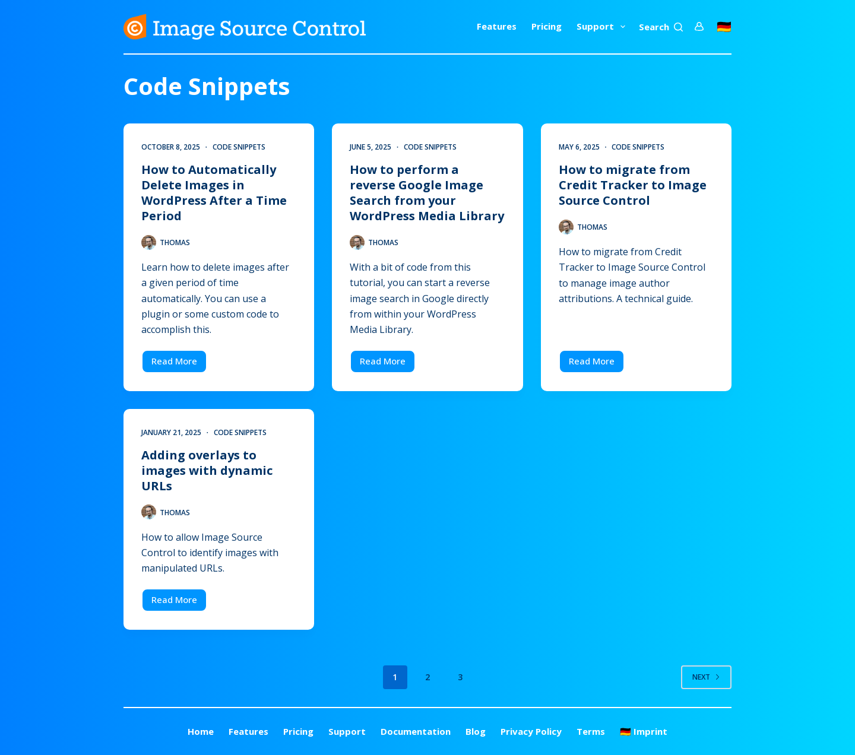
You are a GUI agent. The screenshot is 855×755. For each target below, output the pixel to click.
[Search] (661, 27)
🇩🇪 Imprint (643, 731)
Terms (591, 731)
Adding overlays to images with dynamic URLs (207, 470)
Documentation (416, 731)
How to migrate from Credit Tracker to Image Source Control (633, 184)
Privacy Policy (531, 731)
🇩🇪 (724, 26)
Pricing (546, 26)
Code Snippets (239, 147)
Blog (476, 731)
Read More (179, 364)
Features (497, 26)
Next (706, 677)
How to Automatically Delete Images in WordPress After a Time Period (214, 192)
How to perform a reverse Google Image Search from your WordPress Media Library (427, 192)
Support (603, 27)
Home (201, 731)
